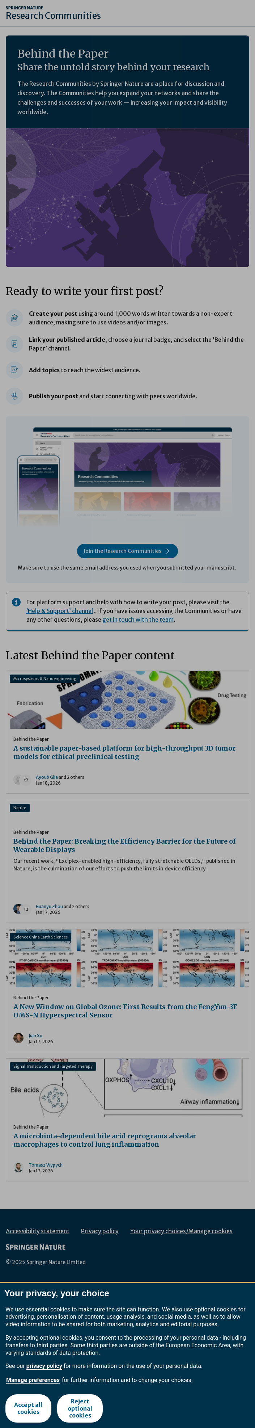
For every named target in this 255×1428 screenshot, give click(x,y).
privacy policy (44, 1365)
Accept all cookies (28, 1408)
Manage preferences (33, 1380)
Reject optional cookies (80, 1408)
